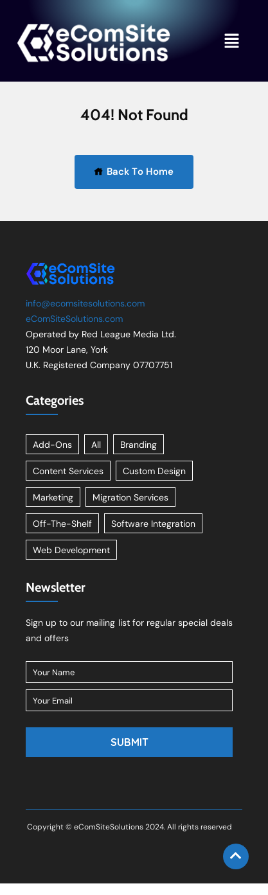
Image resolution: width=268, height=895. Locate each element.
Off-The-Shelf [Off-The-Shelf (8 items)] (62, 523)
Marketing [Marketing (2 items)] (53, 497)
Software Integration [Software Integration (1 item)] (153, 523)
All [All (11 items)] (96, 444)
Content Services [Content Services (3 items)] (68, 471)
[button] (231, 42)
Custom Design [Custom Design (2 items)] (154, 471)
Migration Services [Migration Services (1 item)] (130, 497)
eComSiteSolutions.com (74, 318)
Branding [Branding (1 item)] (138, 444)
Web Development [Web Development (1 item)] (71, 550)
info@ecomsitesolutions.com (85, 303)
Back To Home (134, 171)
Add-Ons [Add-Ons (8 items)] (52, 444)
